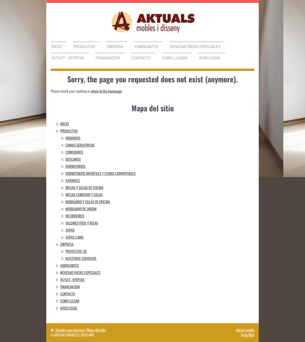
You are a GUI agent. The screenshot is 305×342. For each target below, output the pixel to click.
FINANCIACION (70, 287)
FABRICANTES (69, 265)
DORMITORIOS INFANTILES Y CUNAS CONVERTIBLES (101, 173)
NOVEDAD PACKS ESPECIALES (80, 272)
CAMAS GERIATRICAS (80, 145)
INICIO (64, 124)
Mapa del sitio (96, 330)
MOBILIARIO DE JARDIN (81, 209)
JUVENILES (73, 180)
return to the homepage (106, 91)
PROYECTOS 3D (76, 251)
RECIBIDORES (75, 216)
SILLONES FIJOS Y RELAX (82, 223)
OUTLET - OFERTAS (72, 279)
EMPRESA (66, 244)
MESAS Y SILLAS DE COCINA (84, 187)
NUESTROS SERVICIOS (81, 258)
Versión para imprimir (68, 330)
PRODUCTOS (69, 131)
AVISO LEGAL (68, 308)
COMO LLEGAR (69, 301)
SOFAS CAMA (74, 237)
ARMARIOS (73, 138)
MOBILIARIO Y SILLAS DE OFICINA (88, 202)
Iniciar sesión (245, 330)
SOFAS (70, 230)
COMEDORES (74, 152)
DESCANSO (73, 159)
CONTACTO (67, 294)
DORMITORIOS (75, 166)
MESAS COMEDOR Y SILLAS (84, 194)
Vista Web (247, 335)
